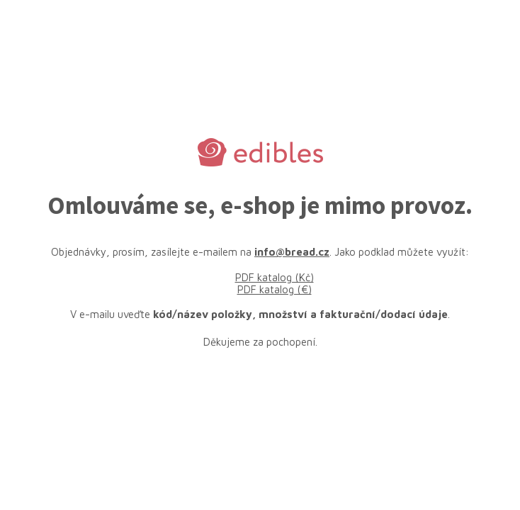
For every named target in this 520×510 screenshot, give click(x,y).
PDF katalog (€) (274, 289)
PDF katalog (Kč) (274, 277)
